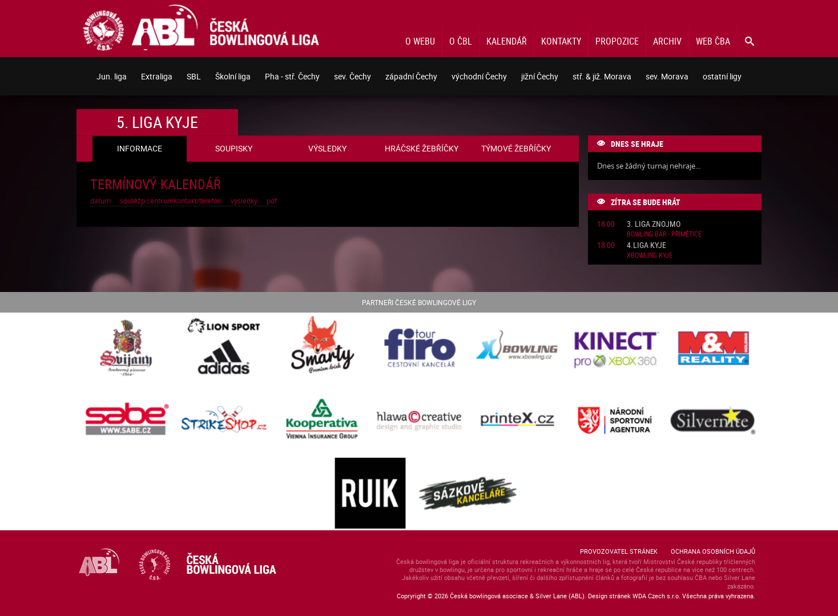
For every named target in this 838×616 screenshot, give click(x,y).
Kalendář (506, 41)
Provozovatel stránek (619, 551)
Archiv (667, 41)
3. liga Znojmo (653, 224)
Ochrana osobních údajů (713, 551)
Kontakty (561, 41)
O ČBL (460, 41)
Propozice (617, 41)
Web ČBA (713, 41)
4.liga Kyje (646, 245)
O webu (420, 41)
